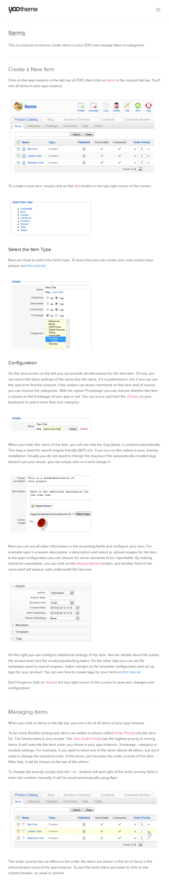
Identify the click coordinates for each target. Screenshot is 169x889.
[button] (158, 10)
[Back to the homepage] (23, 10)
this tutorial (36, 266)
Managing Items (28, 712)
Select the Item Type (29, 249)
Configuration (22, 363)
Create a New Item (31, 69)
